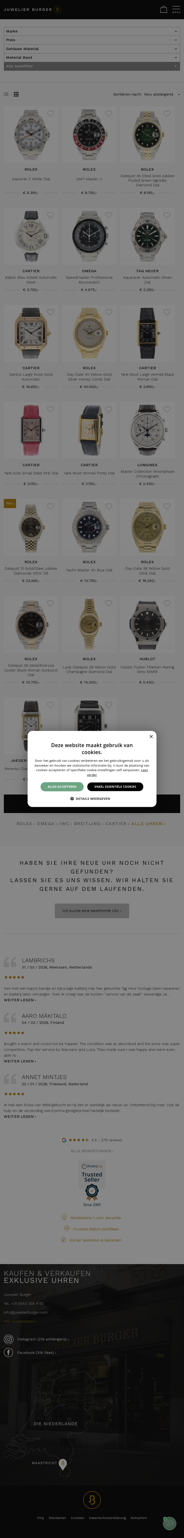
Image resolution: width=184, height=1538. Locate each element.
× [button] (151, 736)
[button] (92, 798)
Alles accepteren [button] (62, 787)
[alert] (92, 769)
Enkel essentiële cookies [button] (115, 787)
